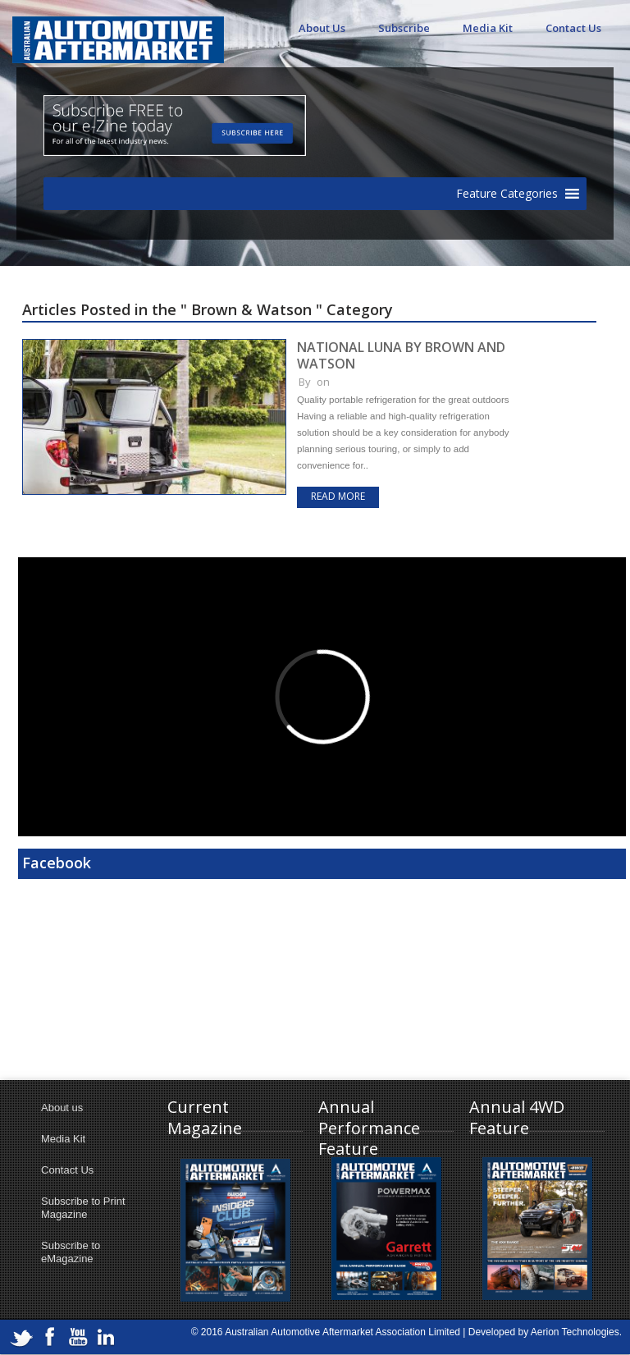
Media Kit (488, 28)
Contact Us (573, 28)
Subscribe (404, 28)
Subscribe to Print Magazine (83, 1207)
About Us (322, 28)
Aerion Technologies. (576, 1332)
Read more (338, 496)
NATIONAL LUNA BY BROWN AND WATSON (401, 355)
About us (62, 1107)
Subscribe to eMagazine (70, 1252)
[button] (507, 193)
